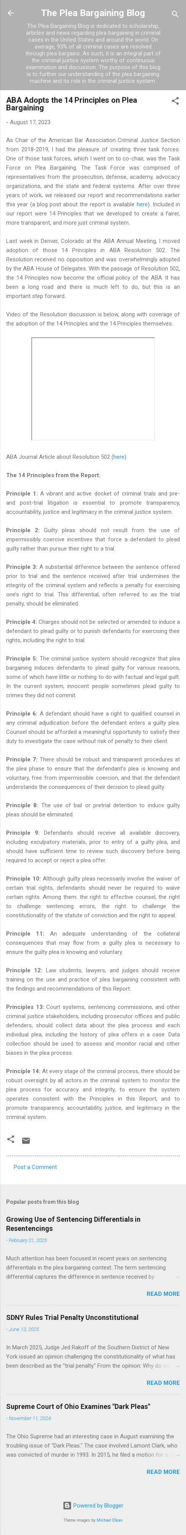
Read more (163, 1294)
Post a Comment (35, 1167)
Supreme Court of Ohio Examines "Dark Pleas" (78, 1406)
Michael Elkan (110, 1520)
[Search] (175, 15)
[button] (175, 102)
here (142, 204)
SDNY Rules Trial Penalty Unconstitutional (72, 1317)
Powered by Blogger (93, 1505)
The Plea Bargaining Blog (93, 13)
